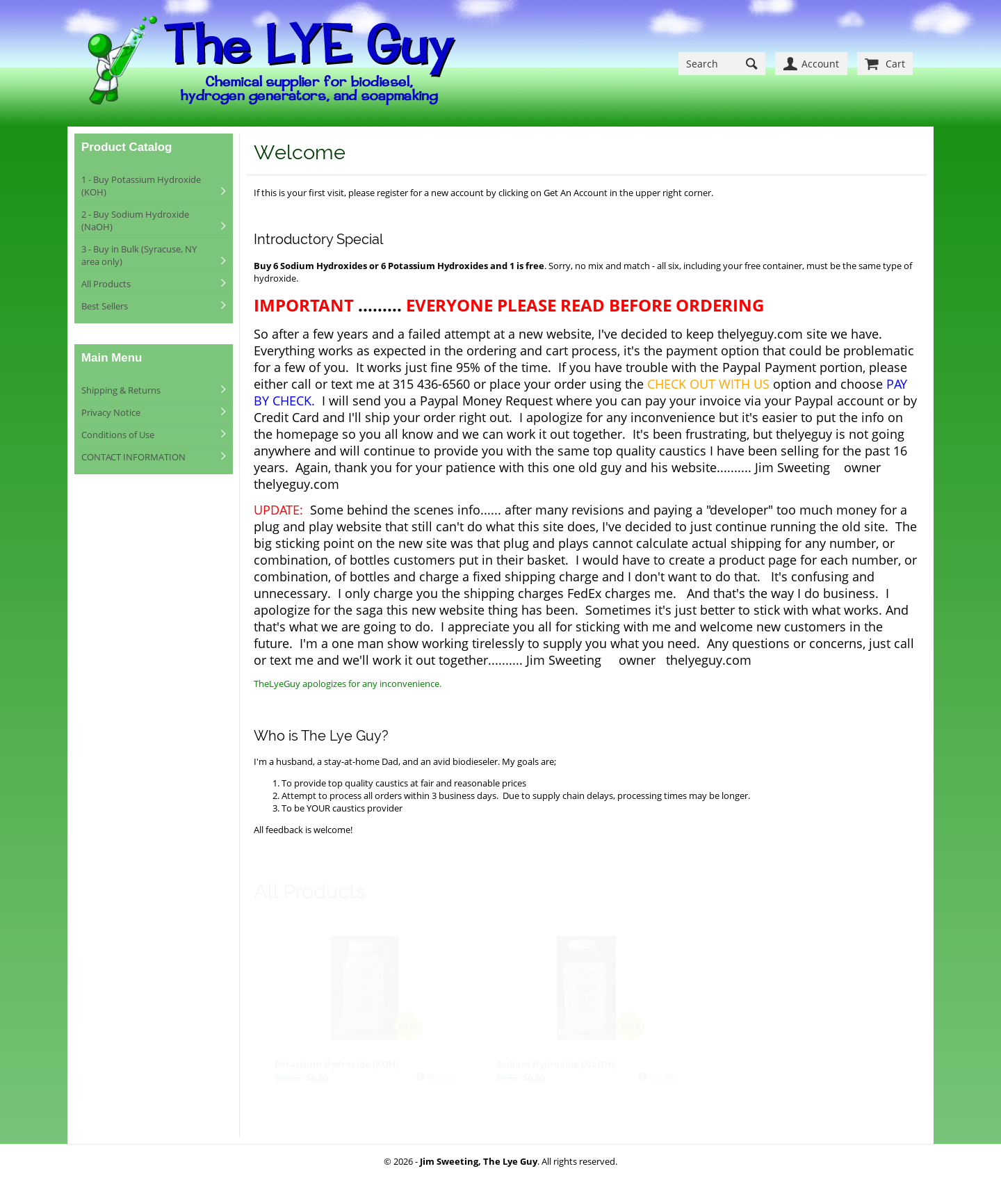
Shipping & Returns (121, 390)
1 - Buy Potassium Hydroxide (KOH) (141, 185)
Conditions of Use (117, 434)
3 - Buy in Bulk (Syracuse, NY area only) (139, 255)
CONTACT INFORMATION (133, 457)
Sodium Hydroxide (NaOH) (555, 1064)
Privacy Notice (110, 412)
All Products (106, 283)
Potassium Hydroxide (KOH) (336, 1064)
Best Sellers (104, 306)
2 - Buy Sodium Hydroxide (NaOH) (135, 220)
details (439, 1076)
